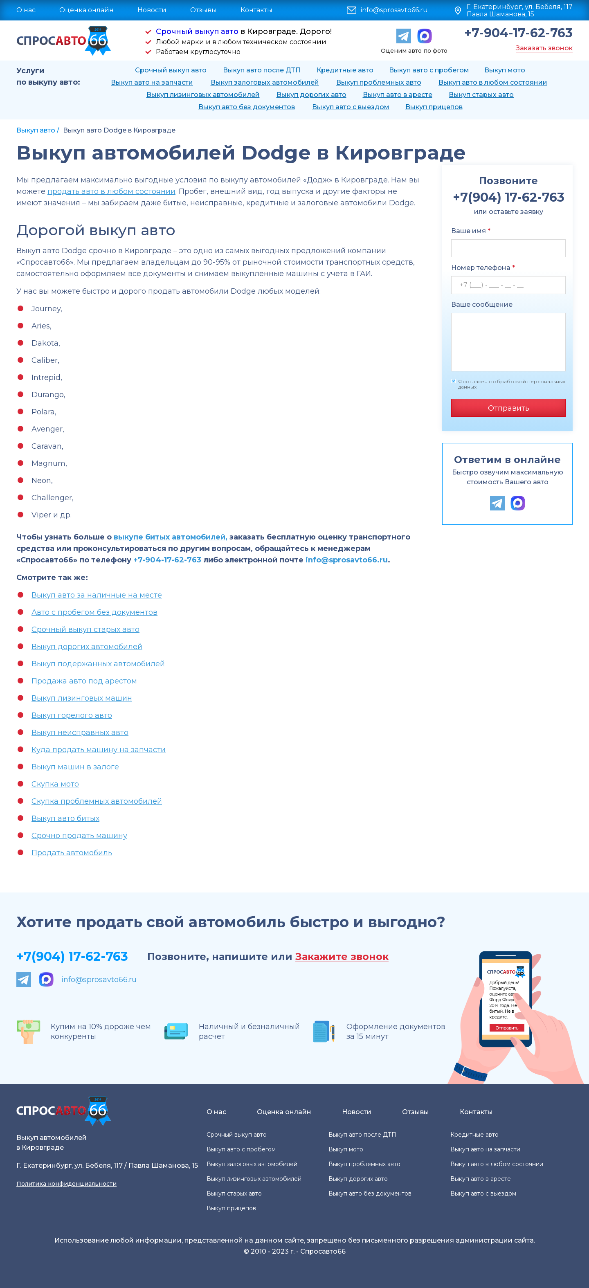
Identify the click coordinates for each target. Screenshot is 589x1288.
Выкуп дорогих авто (311, 95)
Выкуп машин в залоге (75, 766)
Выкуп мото (504, 70)
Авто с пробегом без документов (94, 612)
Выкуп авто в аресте (397, 95)
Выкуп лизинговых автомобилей (203, 95)
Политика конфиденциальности (66, 1183)
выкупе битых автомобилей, (170, 537)
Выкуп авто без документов (246, 107)
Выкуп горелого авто (71, 715)
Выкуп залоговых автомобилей (265, 82)
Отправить (508, 408)
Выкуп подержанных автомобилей (98, 663)
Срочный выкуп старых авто (85, 629)
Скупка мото (55, 784)
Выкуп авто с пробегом (429, 70)
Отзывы (203, 10)
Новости (151, 10)
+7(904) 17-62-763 (72, 956)
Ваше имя (470, 231)
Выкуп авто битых (65, 818)
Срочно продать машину (79, 835)
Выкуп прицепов (434, 107)
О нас (26, 10)
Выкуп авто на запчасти (152, 82)
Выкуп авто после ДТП (262, 70)
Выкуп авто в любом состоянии (492, 82)
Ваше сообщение (482, 304)
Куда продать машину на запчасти (98, 749)
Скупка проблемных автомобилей (96, 801)
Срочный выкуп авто (197, 31)
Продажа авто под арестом (84, 681)
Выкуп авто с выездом (350, 107)
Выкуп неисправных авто (79, 732)
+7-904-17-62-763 (518, 33)
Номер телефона (483, 268)
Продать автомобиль (71, 852)
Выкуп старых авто (481, 95)
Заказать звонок (544, 48)
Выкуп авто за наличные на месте (96, 595)
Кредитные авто (345, 70)
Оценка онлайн (86, 10)
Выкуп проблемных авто (378, 82)
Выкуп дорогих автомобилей (86, 646)
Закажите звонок (342, 957)
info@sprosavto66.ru (394, 10)
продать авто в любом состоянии (111, 191)
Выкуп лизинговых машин (81, 698)
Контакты (256, 10)
